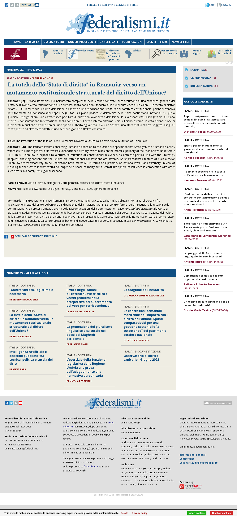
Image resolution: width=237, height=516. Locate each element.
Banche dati (109, 42)
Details (124, 513)
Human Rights (190, 54)
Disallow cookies (221, 513)
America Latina (52, 54)
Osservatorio (53, 42)
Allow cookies (197, 513)
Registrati (224, 5)
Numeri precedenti (82, 42)
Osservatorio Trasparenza (164, 54)
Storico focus (81, 54)
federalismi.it (91, 466)
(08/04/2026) (203, 131)
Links (164, 42)
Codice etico (187, 458)
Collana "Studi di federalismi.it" (198, 462)
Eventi (151, 42)
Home (17, 42)
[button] (210, 5)
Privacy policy (139, 513)
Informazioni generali (192, 454)
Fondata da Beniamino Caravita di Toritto (112, 5)
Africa (132, 54)
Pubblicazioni (132, 42)
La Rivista (32, 42)
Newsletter (181, 42)
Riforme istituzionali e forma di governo (108, 55)
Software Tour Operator (118, 499)
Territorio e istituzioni (219, 54)
